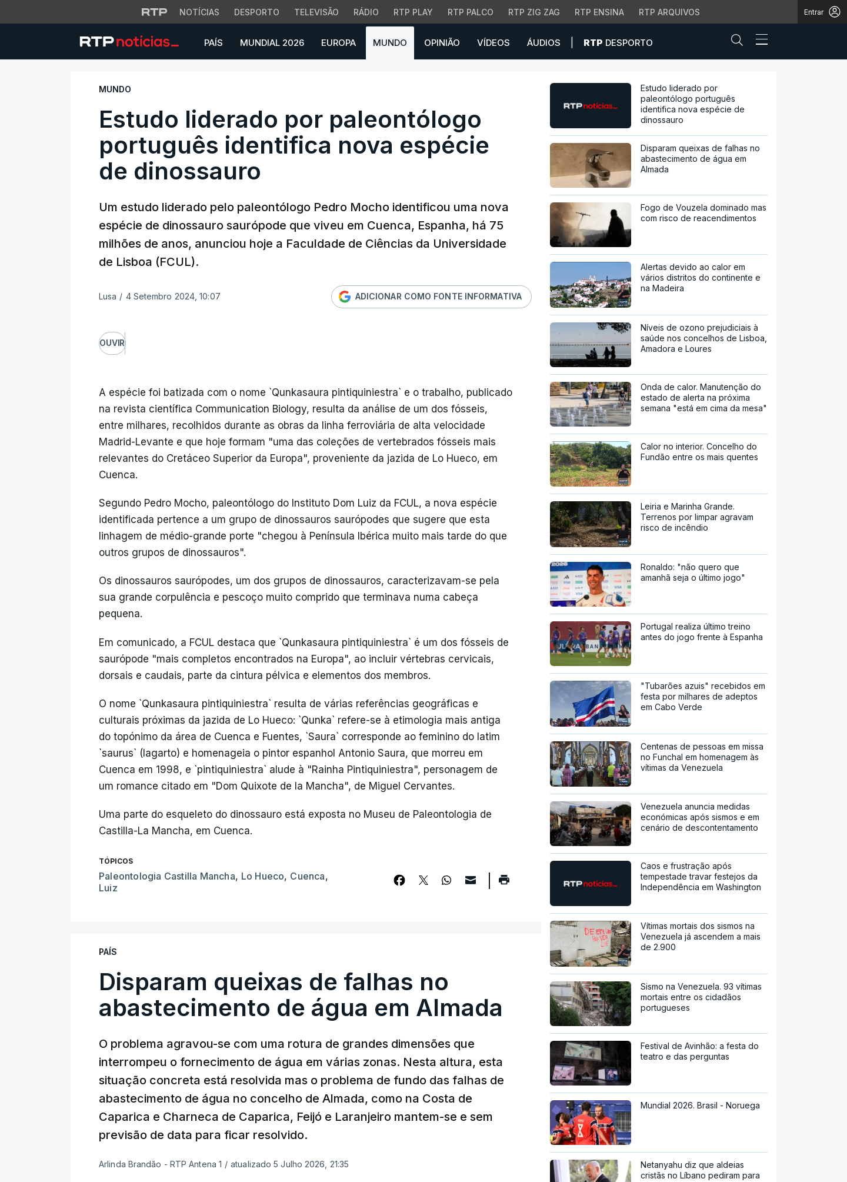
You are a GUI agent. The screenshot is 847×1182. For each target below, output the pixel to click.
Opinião (442, 42)
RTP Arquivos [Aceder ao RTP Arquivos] (669, 12)
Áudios (544, 42)
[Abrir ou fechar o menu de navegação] (758, 41)
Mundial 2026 (272, 42)
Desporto (618, 42)
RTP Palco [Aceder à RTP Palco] (470, 12)
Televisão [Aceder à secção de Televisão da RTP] (316, 12)
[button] (740, 42)
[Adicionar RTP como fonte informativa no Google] (431, 296)
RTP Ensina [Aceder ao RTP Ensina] (599, 12)
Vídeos (493, 42)
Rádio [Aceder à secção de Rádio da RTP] (366, 12)
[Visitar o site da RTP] (155, 12)
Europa (338, 42)
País (213, 42)
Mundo (390, 42)
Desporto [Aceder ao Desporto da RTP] (256, 12)
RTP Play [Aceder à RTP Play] (413, 12)
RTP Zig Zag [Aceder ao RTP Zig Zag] (534, 12)
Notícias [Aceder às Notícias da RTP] (199, 12)
